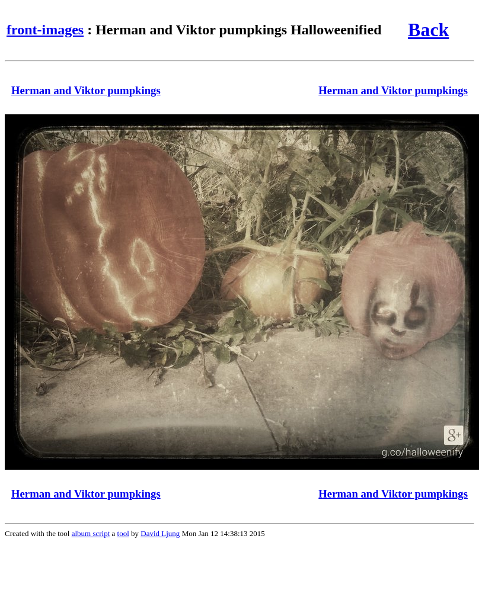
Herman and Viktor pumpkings (86, 90)
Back (428, 29)
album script (91, 533)
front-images (45, 29)
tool (123, 533)
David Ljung (160, 533)
